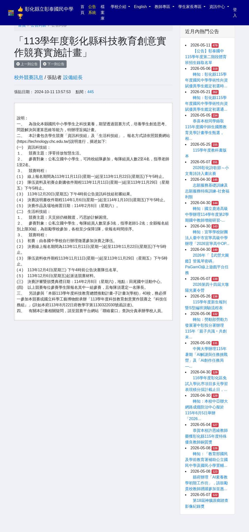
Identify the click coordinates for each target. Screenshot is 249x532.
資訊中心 (217, 7)
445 (90, 92)
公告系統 (92, 10)
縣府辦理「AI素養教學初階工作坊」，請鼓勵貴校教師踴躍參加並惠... (206, 483)
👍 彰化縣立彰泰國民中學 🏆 (46, 12)
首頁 (83, 10)
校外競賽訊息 (28, 77)
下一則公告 (53, 64)
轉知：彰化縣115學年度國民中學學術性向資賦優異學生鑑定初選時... (206, 80)
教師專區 (163, 7)
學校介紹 (119, 7)
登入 (235, 13)
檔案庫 (103, 12)
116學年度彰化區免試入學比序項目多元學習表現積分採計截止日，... (206, 384)
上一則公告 (27, 64)
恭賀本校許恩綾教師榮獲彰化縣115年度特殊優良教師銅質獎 (206, 436)
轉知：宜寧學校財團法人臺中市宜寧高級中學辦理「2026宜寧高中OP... (207, 238)
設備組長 (73, 77)
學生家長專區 (190, 7)
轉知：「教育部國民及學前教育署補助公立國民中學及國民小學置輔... (206, 460)
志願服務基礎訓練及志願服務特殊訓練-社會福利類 (207, 191)
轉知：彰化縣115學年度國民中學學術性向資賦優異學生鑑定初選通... (206, 103)
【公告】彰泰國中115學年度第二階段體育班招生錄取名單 (206, 57)
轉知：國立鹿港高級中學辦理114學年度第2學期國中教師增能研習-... (207, 214)
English (141, 7)
